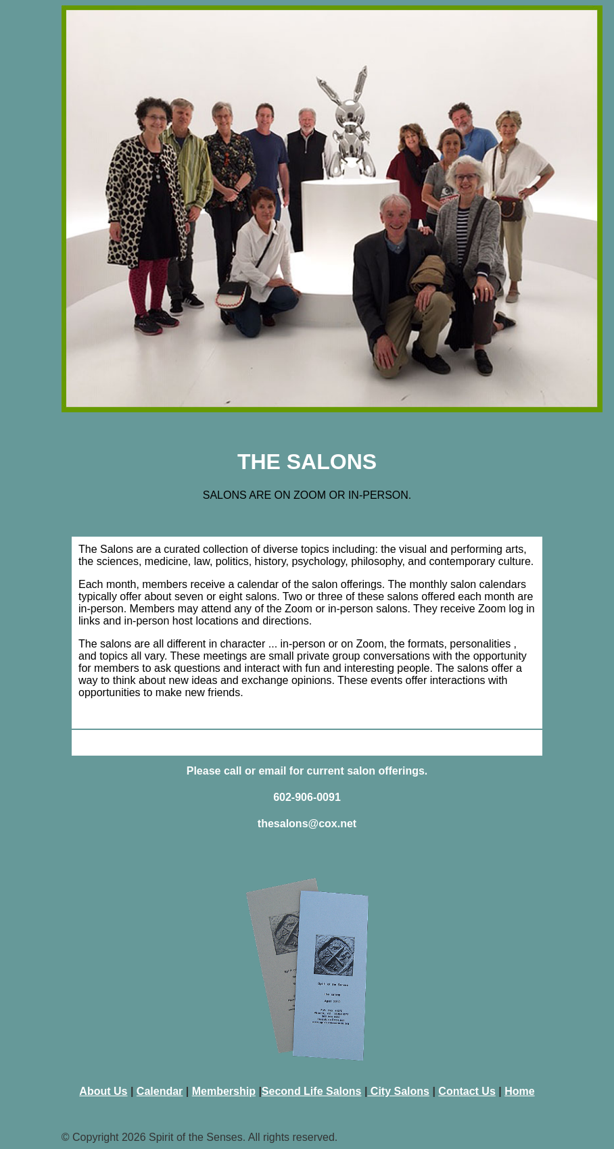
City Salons (398, 1091)
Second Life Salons (312, 1091)
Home (519, 1091)
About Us (103, 1091)
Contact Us (466, 1091)
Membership (224, 1091)
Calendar (160, 1091)
